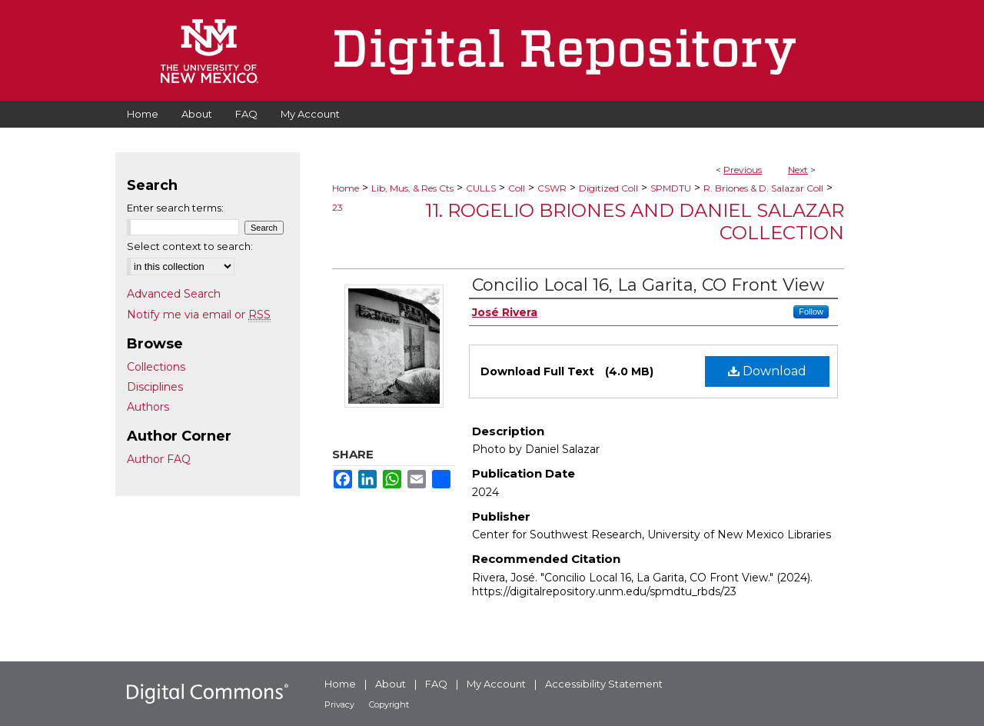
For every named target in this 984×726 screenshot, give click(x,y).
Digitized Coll (608, 188)
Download (767, 371)
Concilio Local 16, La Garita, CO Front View (648, 285)
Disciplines (155, 387)
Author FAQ (159, 459)
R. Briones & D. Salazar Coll (763, 188)
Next (798, 169)
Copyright (389, 704)
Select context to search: (190, 246)
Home (345, 188)
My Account (496, 684)
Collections (156, 367)
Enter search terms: (175, 207)
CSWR (552, 188)
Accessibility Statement (604, 684)
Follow (811, 311)
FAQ (436, 684)
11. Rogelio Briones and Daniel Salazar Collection (634, 221)
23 (337, 207)
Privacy (339, 704)
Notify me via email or (199, 314)
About (390, 684)
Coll (516, 188)
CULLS (481, 188)
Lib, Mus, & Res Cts (412, 188)
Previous (742, 169)
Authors (148, 407)
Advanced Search (174, 294)
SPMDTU (670, 188)
